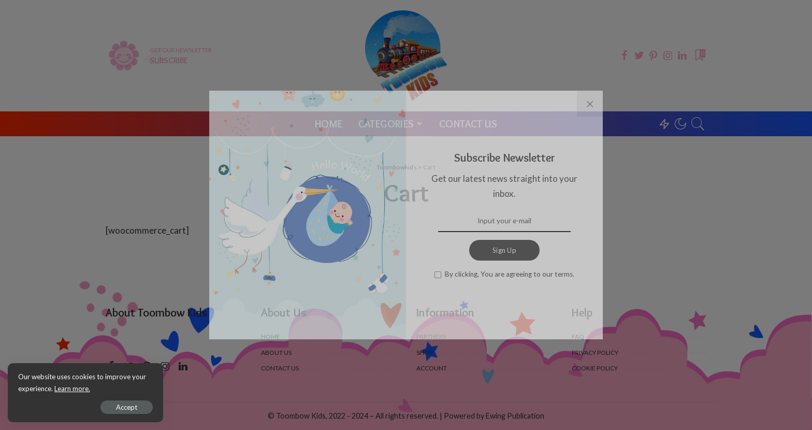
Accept (126, 407)
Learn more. (72, 388)
